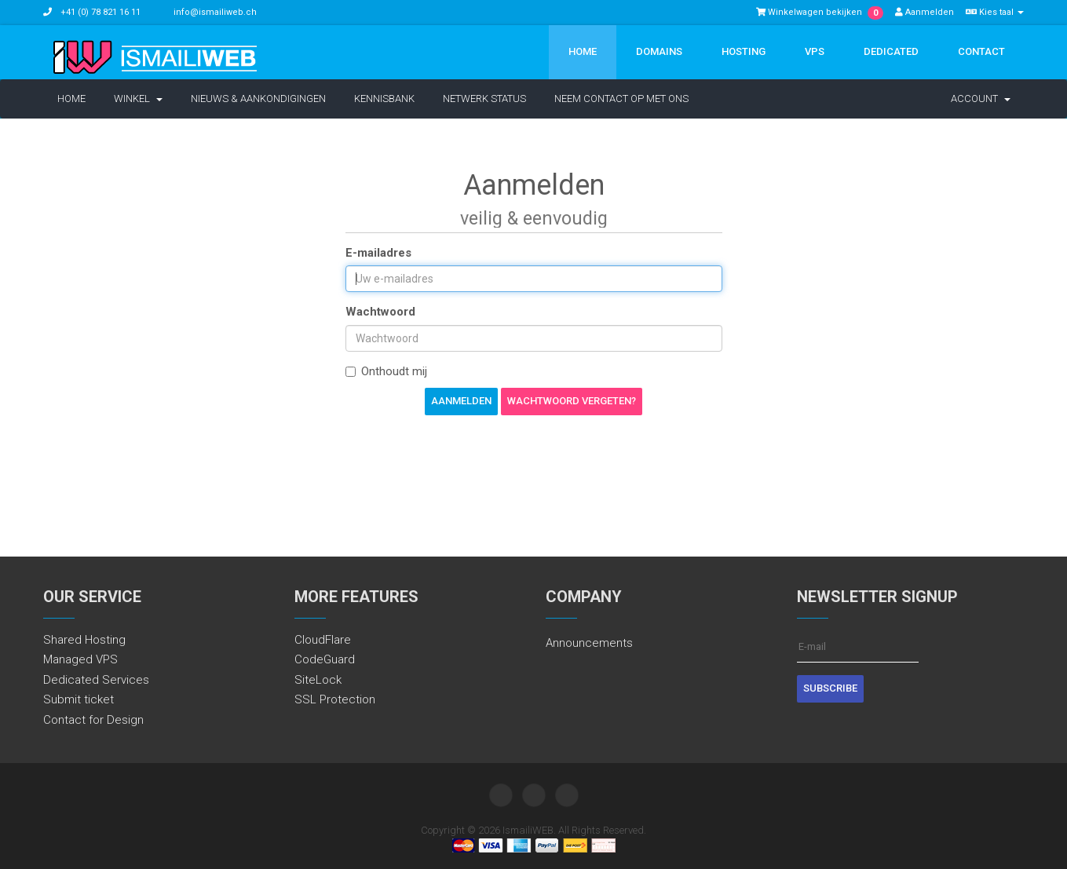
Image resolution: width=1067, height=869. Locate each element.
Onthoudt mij (386, 371)
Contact (981, 51)
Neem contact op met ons (621, 98)
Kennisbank (384, 98)
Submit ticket (78, 699)
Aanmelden (924, 12)
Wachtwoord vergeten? (571, 401)
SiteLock (318, 680)
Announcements (589, 643)
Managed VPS (80, 659)
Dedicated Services (96, 680)
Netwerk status (484, 98)
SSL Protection (334, 699)
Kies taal (995, 12)
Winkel (138, 98)
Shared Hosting (84, 640)
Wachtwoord (380, 312)
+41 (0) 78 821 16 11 (99, 12)
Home (582, 51)
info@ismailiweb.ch (215, 12)
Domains (659, 51)
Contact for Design (93, 720)
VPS (814, 51)
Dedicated (891, 51)
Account (980, 98)
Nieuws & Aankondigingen (258, 98)
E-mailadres (378, 253)
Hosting (744, 51)
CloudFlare (322, 640)
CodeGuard (324, 659)
